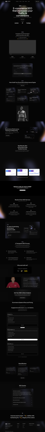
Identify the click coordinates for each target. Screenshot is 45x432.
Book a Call (22, 339)
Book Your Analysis (22, 297)
